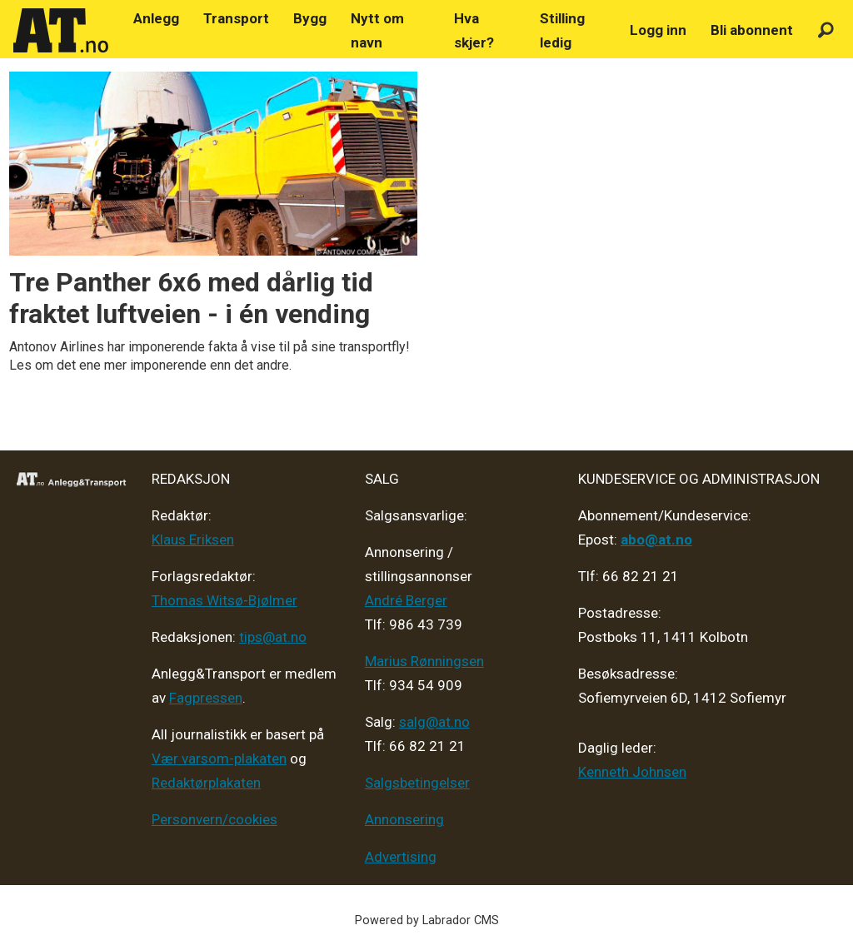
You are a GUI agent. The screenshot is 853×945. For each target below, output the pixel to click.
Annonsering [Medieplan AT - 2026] (404, 819)
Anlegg (156, 18)
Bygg (310, 18)
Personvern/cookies (214, 819)
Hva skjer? (474, 30)
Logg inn (658, 30)
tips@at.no (273, 637)
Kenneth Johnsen (632, 771)
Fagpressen (205, 697)
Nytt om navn (377, 30)
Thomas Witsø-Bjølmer (224, 600)
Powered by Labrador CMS (427, 920)
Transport (236, 18)
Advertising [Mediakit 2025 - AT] (400, 856)
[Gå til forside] (60, 30)
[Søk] (826, 30)
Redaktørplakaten (206, 782)
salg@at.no (434, 722)
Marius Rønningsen (424, 661)
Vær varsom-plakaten (219, 758)
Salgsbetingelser (417, 782)
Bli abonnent (752, 30)
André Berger (406, 600)
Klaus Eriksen (193, 539)
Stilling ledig (562, 30)
